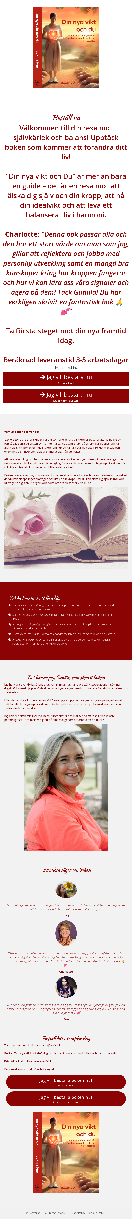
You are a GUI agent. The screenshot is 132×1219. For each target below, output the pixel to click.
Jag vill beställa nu (66, 379)
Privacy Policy (77, 1212)
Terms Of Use (57, 1212)
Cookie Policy (97, 1212)
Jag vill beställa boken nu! (66, 1082)
